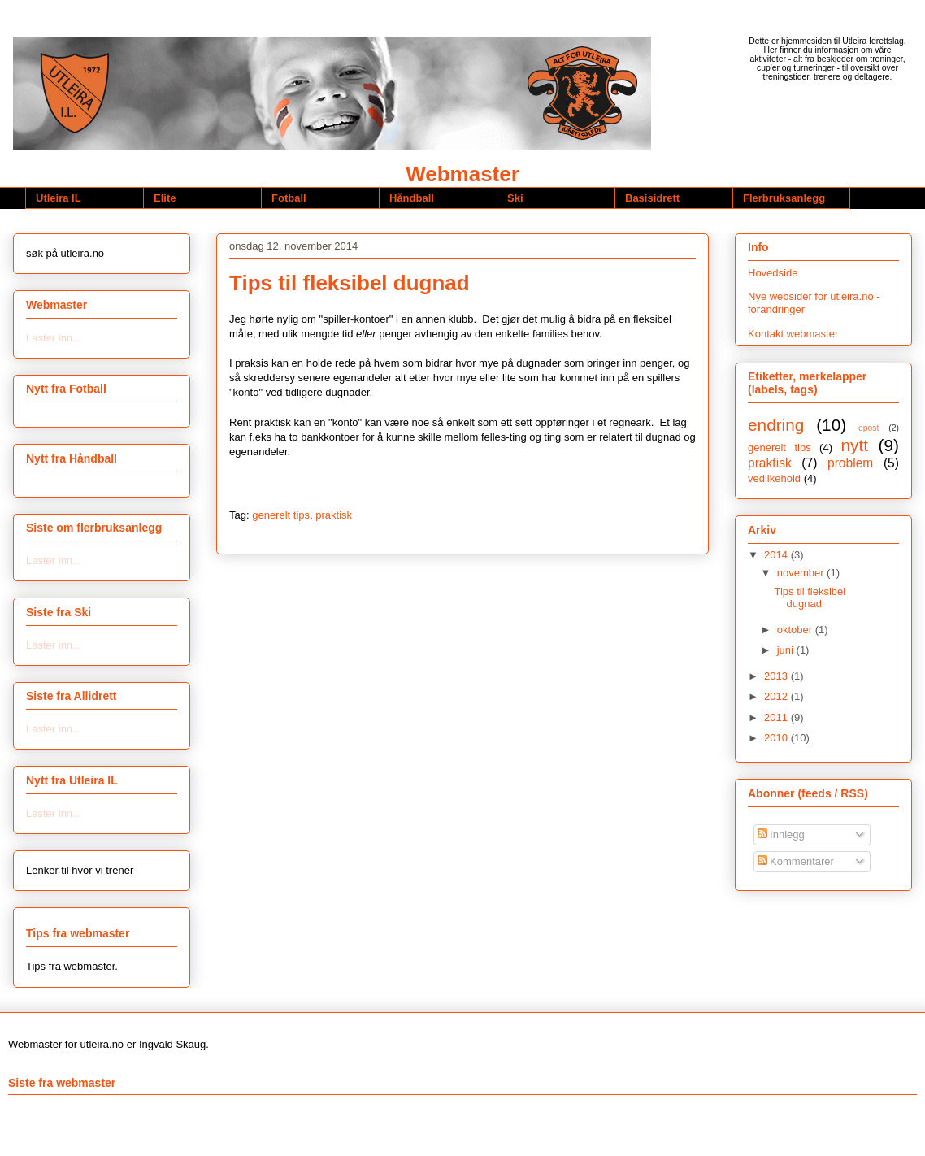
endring (776, 424)
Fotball (288, 198)
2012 (777, 696)
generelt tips (281, 515)
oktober (796, 630)
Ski (515, 198)
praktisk (333, 515)
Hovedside (772, 273)
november (802, 573)
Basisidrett (652, 198)
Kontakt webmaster (793, 334)
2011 (777, 717)
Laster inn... (53, 338)
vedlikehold (774, 478)
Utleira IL (58, 198)
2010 (777, 738)
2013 (777, 676)
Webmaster (462, 174)
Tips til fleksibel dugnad (349, 283)
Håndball (411, 198)
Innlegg (781, 834)
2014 (777, 555)
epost (868, 428)
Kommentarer (796, 861)
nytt (854, 445)
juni (787, 650)
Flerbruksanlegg (784, 198)
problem (850, 463)
